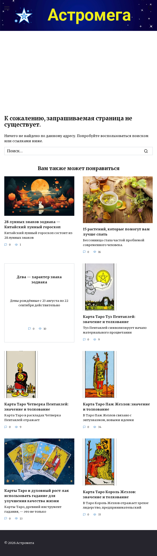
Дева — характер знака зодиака (39, 279)
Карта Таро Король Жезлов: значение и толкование (109, 494)
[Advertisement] (78, 74)
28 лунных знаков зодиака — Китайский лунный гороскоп (32, 224)
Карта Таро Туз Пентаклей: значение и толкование (109, 319)
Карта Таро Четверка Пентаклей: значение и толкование (36, 406)
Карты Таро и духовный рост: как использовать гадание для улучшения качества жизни (36, 495)
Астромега (89, 15)
